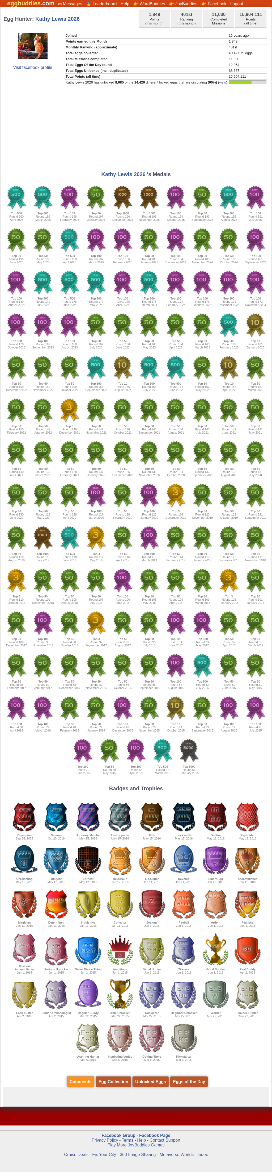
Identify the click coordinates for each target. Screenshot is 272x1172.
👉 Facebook (213, 4)
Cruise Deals (76, 1154)
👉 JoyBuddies (183, 4)
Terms (127, 1140)
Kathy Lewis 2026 (57, 19)
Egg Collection (113, 1081)
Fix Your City (104, 1154)
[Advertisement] (136, 130)
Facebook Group (118, 1135)
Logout (236, 4)
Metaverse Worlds (177, 1154)
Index (203, 1154)
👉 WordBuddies (149, 4)
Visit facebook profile (32, 67)
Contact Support (165, 1140)
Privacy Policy (105, 1140)
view (222, 82)
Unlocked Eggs (150, 1081)
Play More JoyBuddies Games (135, 1145)
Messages (72, 4)
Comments (81, 1081)
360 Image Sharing (138, 1154)
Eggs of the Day (189, 1081)
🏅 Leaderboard (101, 4)
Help (125, 4)
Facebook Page (154, 1135)
